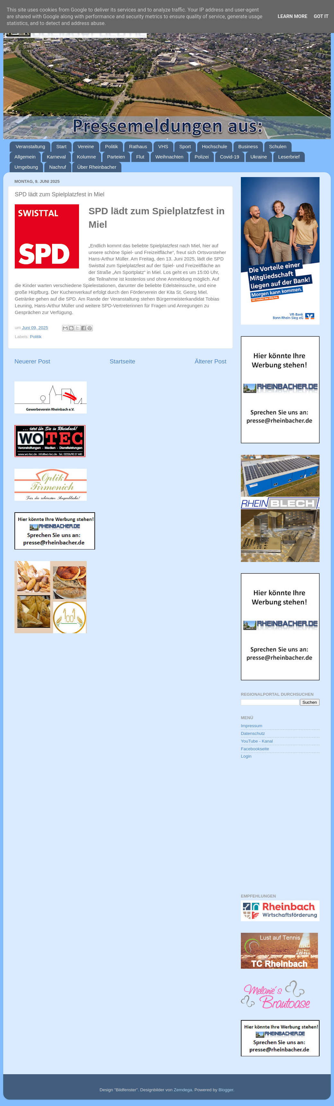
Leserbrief (289, 156)
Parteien (116, 156)
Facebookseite (255, 748)
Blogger (225, 1089)
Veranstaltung (30, 146)
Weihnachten (169, 156)
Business (248, 146)
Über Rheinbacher (96, 167)
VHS (163, 146)
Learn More (292, 16)
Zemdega (183, 1089)
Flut (140, 156)
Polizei (202, 156)
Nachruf (57, 167)
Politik (111, 146)
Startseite (122, 361)
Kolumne (86, 156)
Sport (185, 146)
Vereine (86, 146)
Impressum (251, 725)
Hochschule (214, 146)
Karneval (56, 156)
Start (61, 146)
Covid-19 (229, 156)
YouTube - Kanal (257, 741)
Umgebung (26, 167)
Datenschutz (253, 733)
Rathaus (138, 146)
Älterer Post (210, 361)
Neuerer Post (32, 361)
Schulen (277, 146)
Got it (321, 16)
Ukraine (259, 156)
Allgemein (25, 156)
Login (246, 756)
